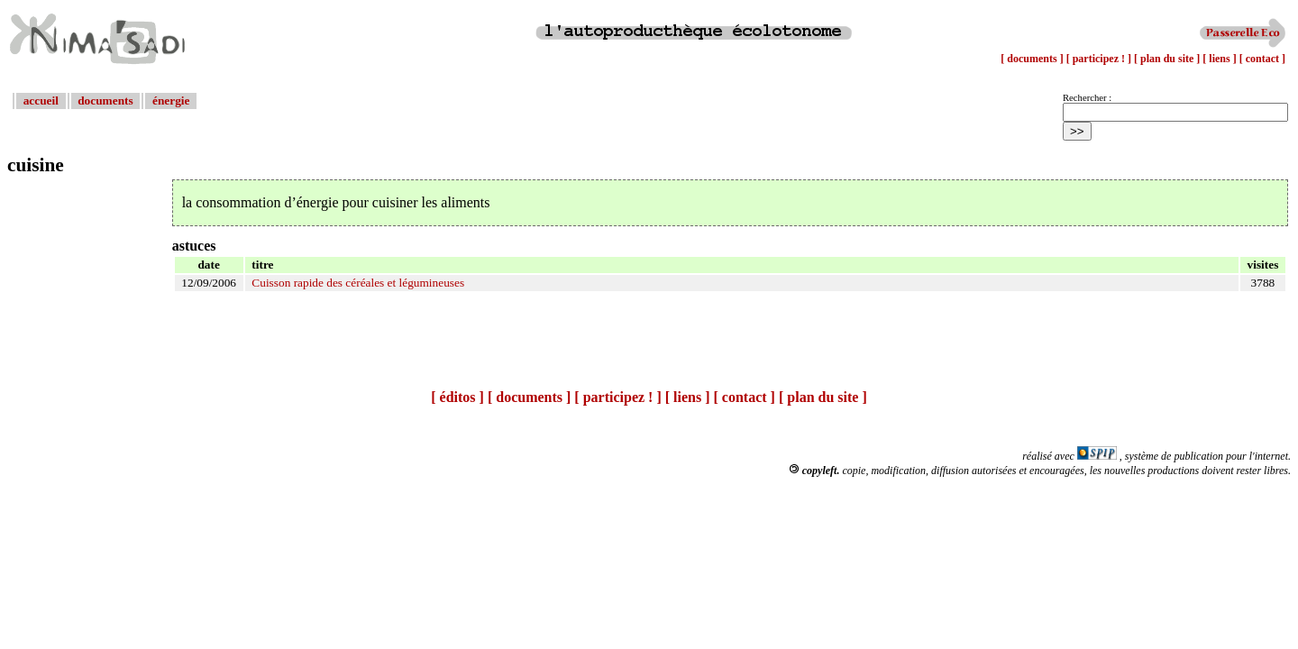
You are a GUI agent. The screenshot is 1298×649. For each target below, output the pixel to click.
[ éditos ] (457, 397)
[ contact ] (1262, 58)
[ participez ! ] (1100, 58)
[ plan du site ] (1168, 58)
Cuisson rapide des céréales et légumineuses (357, 282)
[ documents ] (1033, 58)
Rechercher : (1087, 98)
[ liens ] (1220, 58)
